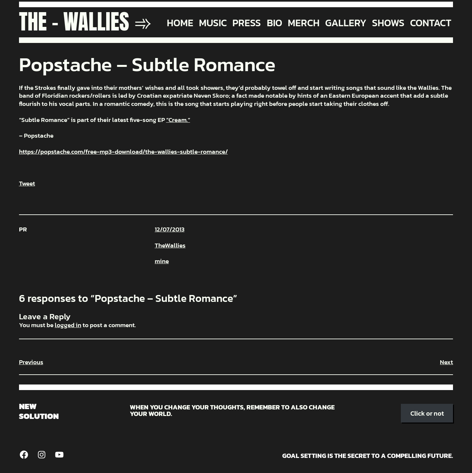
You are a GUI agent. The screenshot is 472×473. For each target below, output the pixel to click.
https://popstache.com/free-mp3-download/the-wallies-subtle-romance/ (123, 151)
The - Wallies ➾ (85, 21)
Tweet (27, 183)
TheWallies (170, 245)
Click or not (427, 413)
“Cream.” (178, 120)
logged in (68, 325)
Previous (31, 362)
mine (162, 261)
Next (446, 362)
